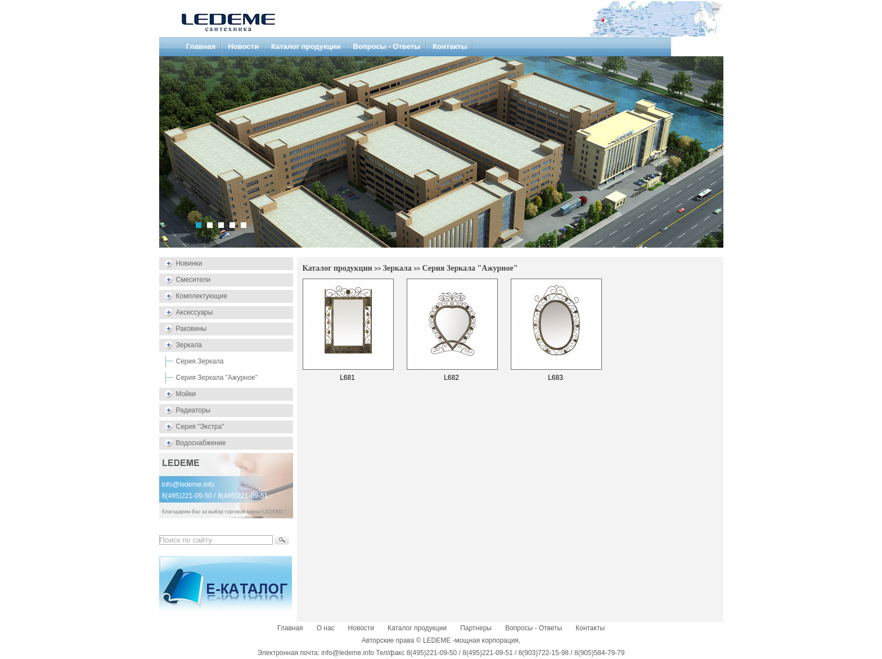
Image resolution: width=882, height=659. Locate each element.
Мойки (186, 394)
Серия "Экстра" (200, 427)
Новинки (189, 263)
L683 (555, 378)
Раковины (191, 329)
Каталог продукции (306, 46)
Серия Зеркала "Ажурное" (217, 378)
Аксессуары (194, 312)
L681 (347, 378)
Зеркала (189, 345)
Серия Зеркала (200, 361)
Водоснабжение (201, 443)
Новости (243, 46)
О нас (326, 628)
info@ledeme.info (188, 484)
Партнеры (476, 628)
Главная (201, 46)
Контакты (450, 46)
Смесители (193, 280)
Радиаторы (193, 410)
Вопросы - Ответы (387, 46)
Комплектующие (201, 296)
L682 (451, 378)
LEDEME (437, 640)
